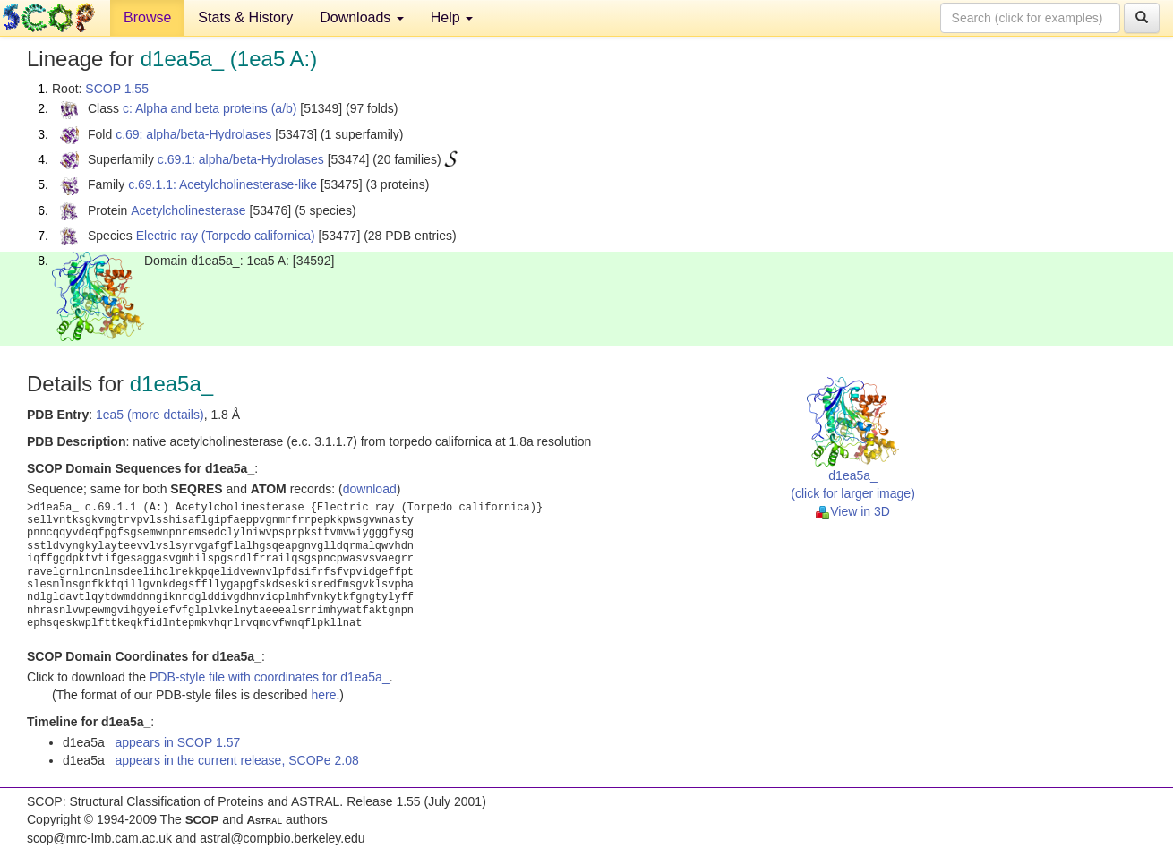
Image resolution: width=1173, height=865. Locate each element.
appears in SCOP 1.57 (177, 742)
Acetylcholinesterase (188, 210)
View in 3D (853, 511)
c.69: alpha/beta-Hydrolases (193, 134)
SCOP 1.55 (117, 88)
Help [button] (452, 17)
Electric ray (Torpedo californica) (225, 235)
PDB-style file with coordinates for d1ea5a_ (270, 677)
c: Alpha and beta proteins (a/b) (210, 108)
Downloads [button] (362, 17)
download (370, 489)
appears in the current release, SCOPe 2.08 (236, 760)
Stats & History (245, 17)
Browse (147, 17)
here (323, 695)
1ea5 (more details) (150, 414)
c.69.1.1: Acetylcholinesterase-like (222, 184)
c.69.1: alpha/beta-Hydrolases (241, 159)
